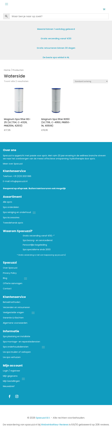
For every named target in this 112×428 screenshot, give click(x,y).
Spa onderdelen (11, 207)
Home (7, 70)
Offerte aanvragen (12, 283)
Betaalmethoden (11, 302)
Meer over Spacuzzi (13, 163)
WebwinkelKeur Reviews (55, 424)
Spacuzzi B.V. (43, 417)
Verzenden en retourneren (16, 307)
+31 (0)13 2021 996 (22, 176)
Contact (7, 288)
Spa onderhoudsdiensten (15, 346)
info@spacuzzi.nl (18, 181)
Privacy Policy (10, 273)
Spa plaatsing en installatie (16, 336)
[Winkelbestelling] (90, 81)
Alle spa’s (7, 202)
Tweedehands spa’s (13, 222)
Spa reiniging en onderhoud (17, 212)
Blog (5, 278)
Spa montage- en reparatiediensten (21, 341)
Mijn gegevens (10, 376)
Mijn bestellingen (11, 381)
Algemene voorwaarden (15, 323)
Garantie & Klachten (13, 317)
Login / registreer (11, 370)
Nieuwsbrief (9, 386)
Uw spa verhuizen (12, 357)
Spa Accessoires (11, 217)
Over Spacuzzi (10, 267)
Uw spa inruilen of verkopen (17, 352)
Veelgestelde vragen (13, 312)
